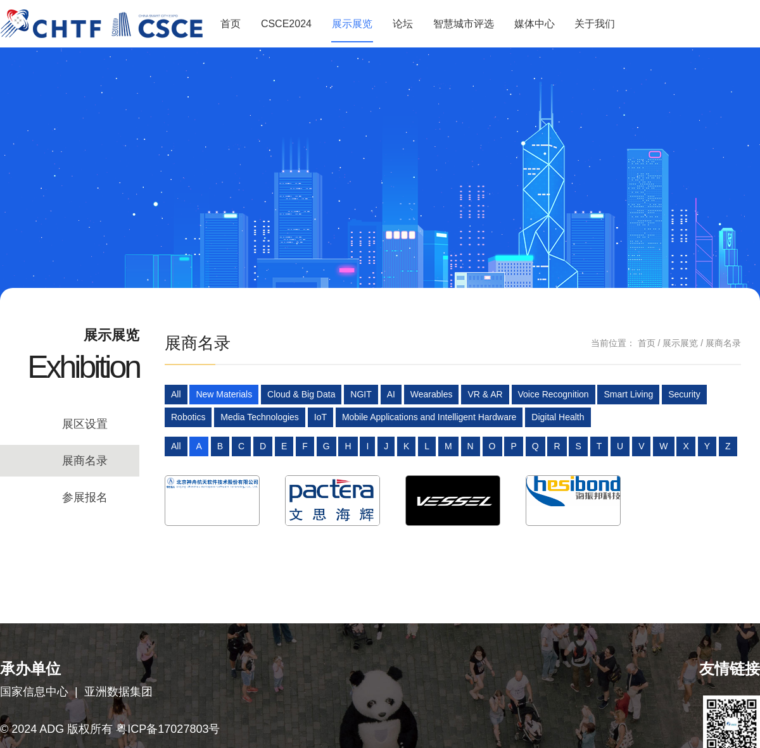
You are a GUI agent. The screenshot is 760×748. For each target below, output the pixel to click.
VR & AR (484, 394)
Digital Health (557, 417)
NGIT (360, 394)
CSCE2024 (286, 23)
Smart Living (628, 394)
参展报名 (85, 497)
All (176, 394)
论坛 (403, 23)
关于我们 (594, 23)
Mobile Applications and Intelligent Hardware (429, 417)
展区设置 (85, 424)
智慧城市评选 (463, 23)
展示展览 (352, 23)
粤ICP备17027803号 (168, 729)
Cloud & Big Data (301, 394)
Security (684, 394)
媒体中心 (534, 23)
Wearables (431, 394)
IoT (320, 417)
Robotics (188, 417)
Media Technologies (259, 417)
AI (391, 394)
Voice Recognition (553, 394)
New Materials (224, 394)
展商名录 (85, 460)
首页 (230, 23)
